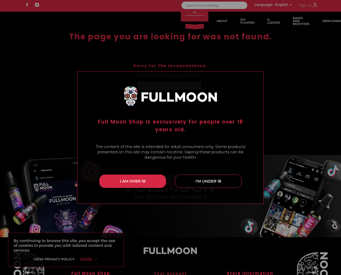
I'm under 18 (208, 181)
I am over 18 (132, 181)
